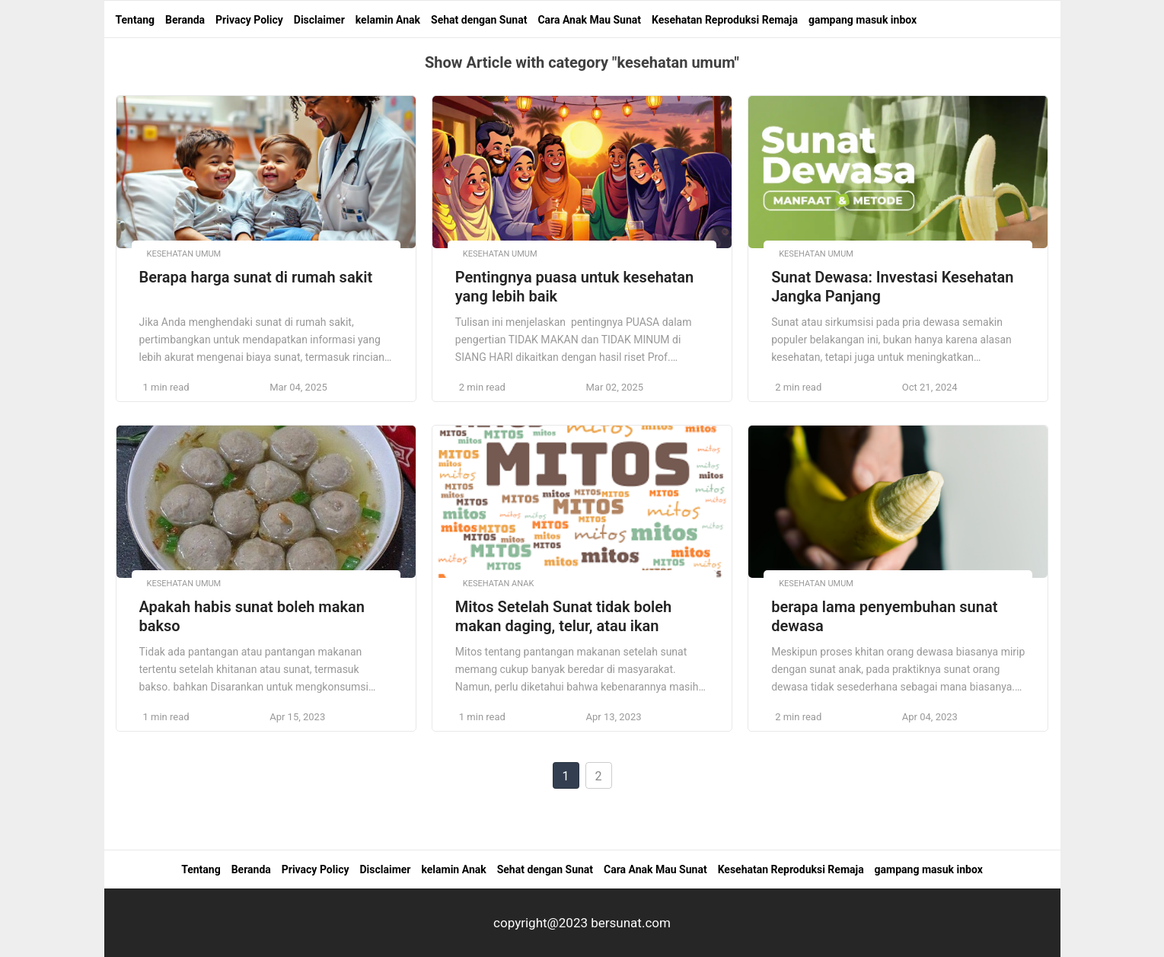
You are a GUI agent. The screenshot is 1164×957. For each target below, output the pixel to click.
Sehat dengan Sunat (479, 20)
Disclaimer (319, 20)
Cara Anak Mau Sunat (589, 20)
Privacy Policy (249, 20)
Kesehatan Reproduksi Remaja (725, 20)
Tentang (135, 20)
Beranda (185, 20)
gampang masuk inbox (862, 20)
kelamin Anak (388, 20)
